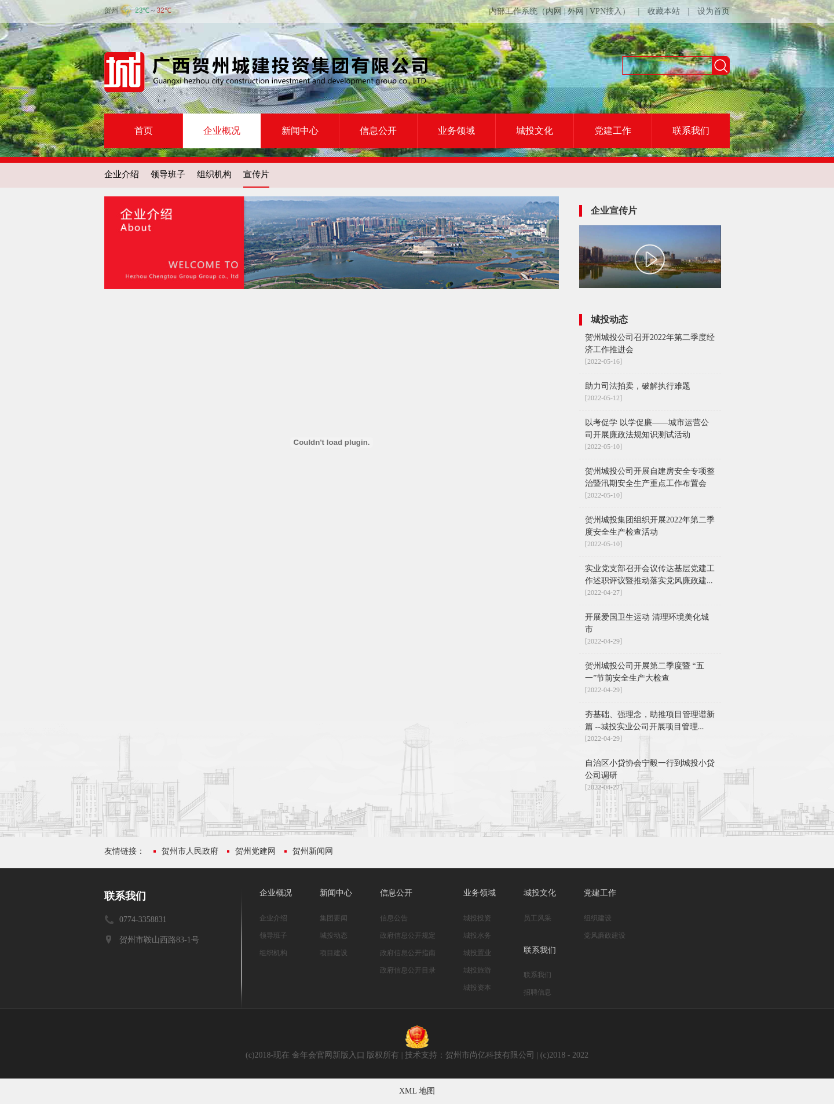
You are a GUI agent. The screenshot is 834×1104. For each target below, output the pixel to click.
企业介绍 (121, 174)
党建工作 (612, 131)
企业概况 (221, 131)
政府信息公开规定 (408, 935)
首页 (143, 131)
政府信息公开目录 (408, 970)
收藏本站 (664, 11)
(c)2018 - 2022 (564, 1055)
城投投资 (477, 918)
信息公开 (378, 131)
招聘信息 (537, 992)
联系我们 (690, 131)
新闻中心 (300, 131)
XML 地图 (417, 1091)
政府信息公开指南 (408, 953)
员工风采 (537, 918)
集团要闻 (334, 918)
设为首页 (713, 11)
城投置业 (477, 953)
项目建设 (334, 953)
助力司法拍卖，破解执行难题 (637, 386)
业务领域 (456, 131)
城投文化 (534, 131)
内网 (554, 11)
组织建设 (598, 918)
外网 (576, 11)
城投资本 (477, 988)
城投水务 (477, 935)
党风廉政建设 (605, 935)
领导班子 (168, 174)
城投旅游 (477, 970)
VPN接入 (606, 11)
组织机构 (214, 174)
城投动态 (334, 935)
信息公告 (394, 918)
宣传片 (256, 174)
